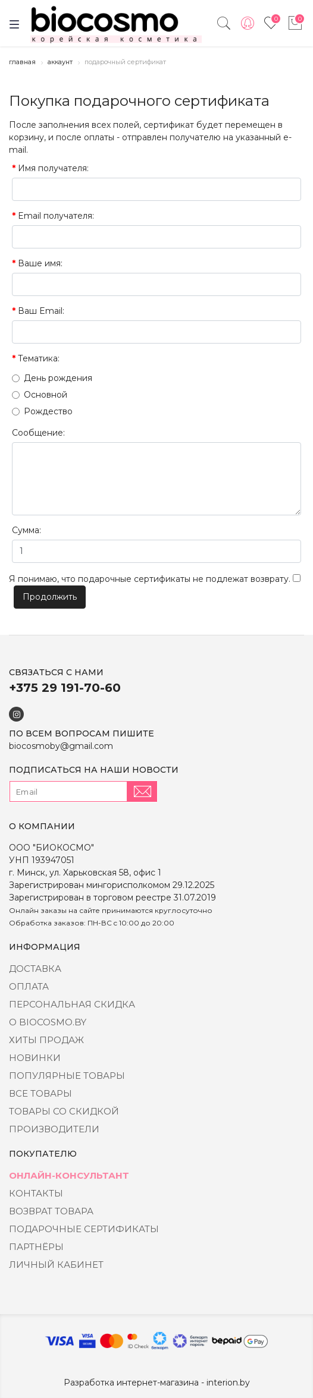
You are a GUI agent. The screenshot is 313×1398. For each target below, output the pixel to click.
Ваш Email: (41, 311)
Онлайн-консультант (69, 1175)
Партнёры (36, 1246)
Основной (39, 394)
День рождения (52, 378)
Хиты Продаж (46, 1040)
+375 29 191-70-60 (65, 688)
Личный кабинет (56, 1264)
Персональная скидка (72, 1004)
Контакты (36, 1193)
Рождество (42, 411)
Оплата (29, 986)
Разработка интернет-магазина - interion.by (157, 1382)
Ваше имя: (40, 263)
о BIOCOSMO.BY (47, 1022)
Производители (54, 1129)
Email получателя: (56, 215)
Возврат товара (51, 1211)
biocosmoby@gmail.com (61, 746)
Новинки (35, 1057)
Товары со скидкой (64, 1111)
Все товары (40, 1093)
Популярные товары (67, 1075)
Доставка (35, 968)
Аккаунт (60, 62)
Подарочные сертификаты (84, 1229)
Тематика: (39, 358)
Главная (22, 62)
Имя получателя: (53, 168)
